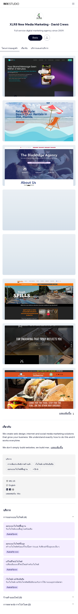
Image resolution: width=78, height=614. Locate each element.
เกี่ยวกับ (24, 48)
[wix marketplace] (11, 3)
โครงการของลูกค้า (10, 48)
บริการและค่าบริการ (39, 48)
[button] (39, 76)
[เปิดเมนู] (73, 4)
